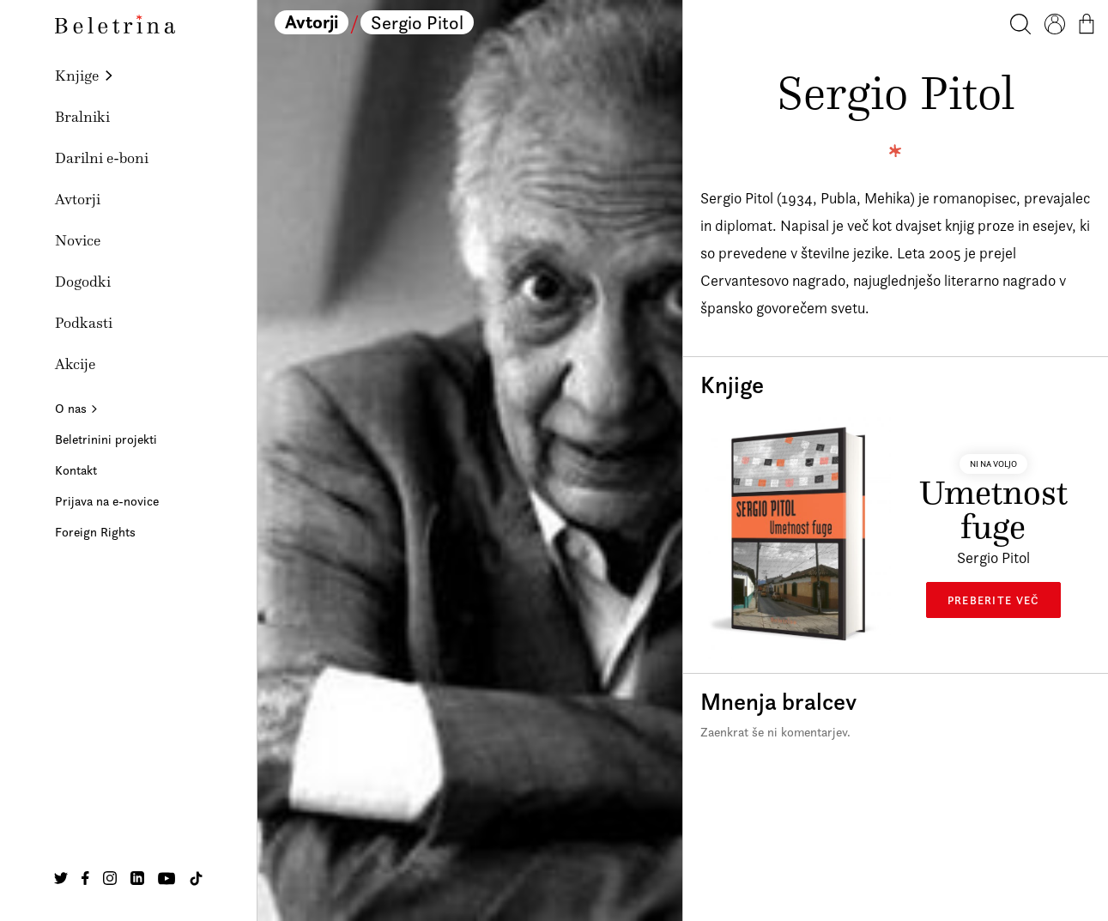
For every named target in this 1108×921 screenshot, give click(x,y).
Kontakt (76, 470)
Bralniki (82, 116)
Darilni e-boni (101, 157)
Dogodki (83, 281)
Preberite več (993, 600)
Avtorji (77, 199)
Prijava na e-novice (107, 501)
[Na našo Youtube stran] (166, 878)
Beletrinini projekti (106, 439)
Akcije (75, 363)
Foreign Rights (95, 532)
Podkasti (83, 322)
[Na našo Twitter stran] (61, 878)
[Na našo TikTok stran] (196, 878)
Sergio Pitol (417, 22)
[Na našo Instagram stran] (110, 878)
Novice (77, 240)
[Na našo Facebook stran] (85, 878)
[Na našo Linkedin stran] (137, 878)
